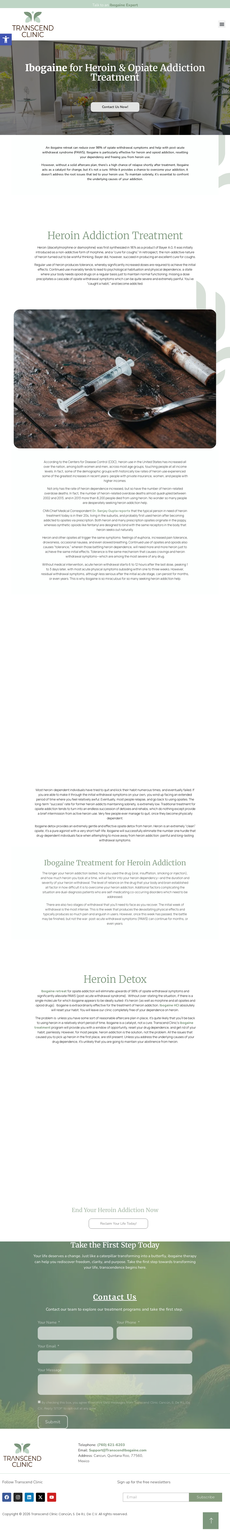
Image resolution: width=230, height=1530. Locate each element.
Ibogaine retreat (54, 991)
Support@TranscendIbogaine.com (117, 1450)
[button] (222, 24)
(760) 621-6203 (111, 1444)
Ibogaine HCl (169, 1005)
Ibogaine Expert (124, 5)
